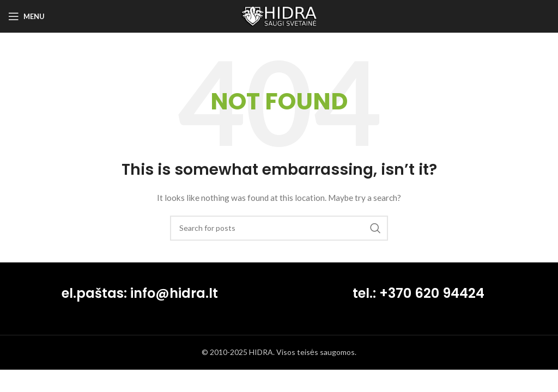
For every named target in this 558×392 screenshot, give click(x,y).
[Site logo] (279, 15)
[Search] (279, 228)
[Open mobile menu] (26, 16)
